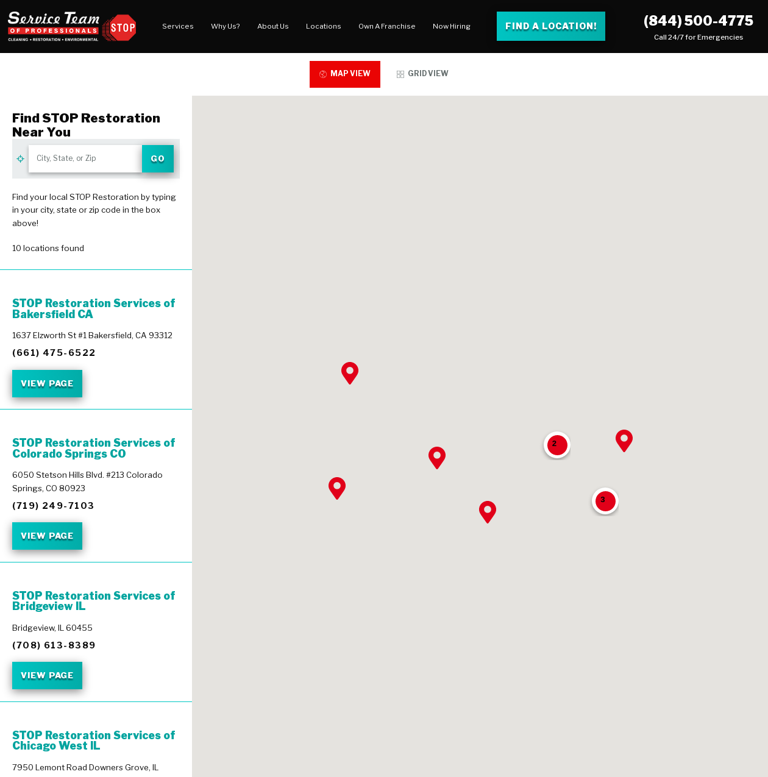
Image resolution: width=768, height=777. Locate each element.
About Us (273, 26)
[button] (337, 488)
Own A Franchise (387, 26)
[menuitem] (178, 26)
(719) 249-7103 (53, 505)
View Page (47, 383)
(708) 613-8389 (54, 645)
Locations (323, 26)
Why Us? (225, 26)
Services (178, 26)
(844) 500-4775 (698, 21)
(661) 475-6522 (54, 352)
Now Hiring (452, 26)
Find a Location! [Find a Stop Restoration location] (550, 26)
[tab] (345, 74)
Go (158, 158)
